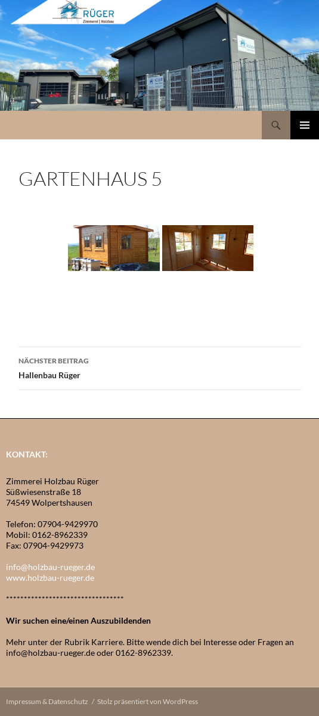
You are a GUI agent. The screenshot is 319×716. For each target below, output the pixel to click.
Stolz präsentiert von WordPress (147, 701)
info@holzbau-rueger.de (50, 567)
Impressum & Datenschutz (47, 701)
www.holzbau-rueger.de (50, 577)
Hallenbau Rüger (159, 367)
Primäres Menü (304, 125)
